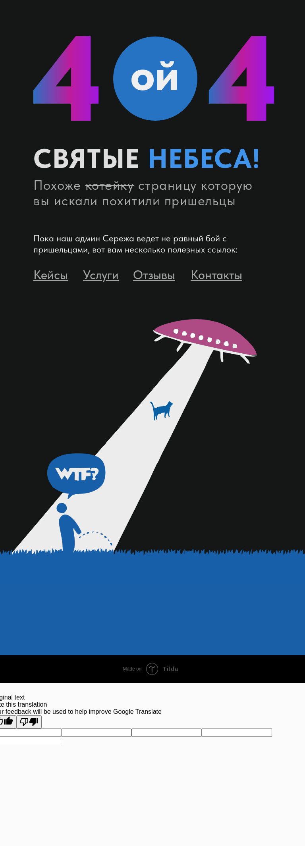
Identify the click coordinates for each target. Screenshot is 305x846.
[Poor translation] (29, 721)
